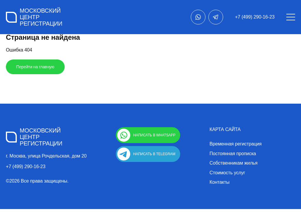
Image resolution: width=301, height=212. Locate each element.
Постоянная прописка (233, 153)
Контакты (220, 182)
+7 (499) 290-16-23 (255, 16)
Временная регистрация (236, 144)
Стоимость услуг (227, 172)
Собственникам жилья (233, 163)
